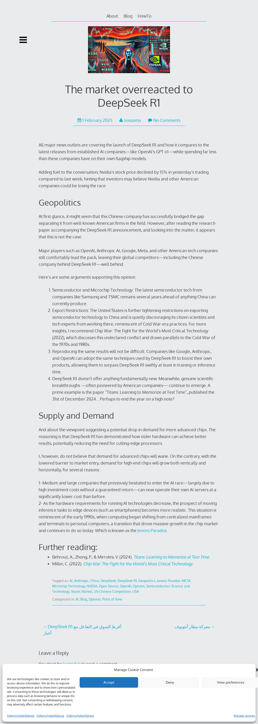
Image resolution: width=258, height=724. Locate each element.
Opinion (139, 586)
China (94, 581)
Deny (170, 682)
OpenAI (125, 586)
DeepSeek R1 (127, 581)
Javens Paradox (168, 581)
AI (71, 581)
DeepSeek (108, 581)
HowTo (144, 16)
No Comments (164, 120)
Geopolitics (146, 581)
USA (136, 591)
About (112, 16)
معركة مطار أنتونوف (192, 626)
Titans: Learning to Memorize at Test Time (171, 556)
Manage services (244, 715)
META (186, 581)
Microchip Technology (68, 586)
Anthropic (81, 581)
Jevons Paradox (152, 530)
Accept (108, 682)
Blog (128, 16)
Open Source (108, 586)
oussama (130, 120)
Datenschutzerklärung (20, 715)
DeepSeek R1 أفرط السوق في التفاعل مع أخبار (82, 629)
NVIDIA (92, 586)
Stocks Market (81, 591)
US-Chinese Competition (112, 591)
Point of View (112, 599)
